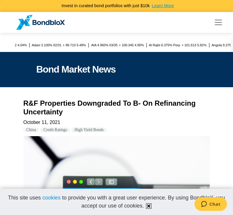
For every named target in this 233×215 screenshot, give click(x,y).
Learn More (163, 5)
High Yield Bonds (89, 130)
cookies (51, 198)
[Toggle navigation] (218, 22)
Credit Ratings (55, 130)
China (31, 130)
